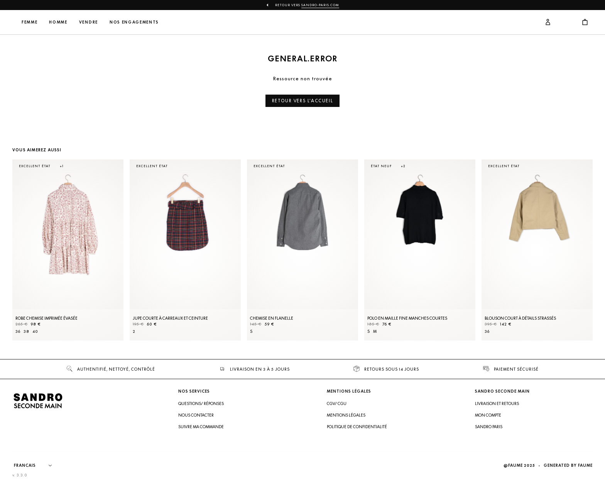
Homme (109, 22)
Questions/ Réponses (201, 403)
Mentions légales (346, 415)
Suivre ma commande (201, 426)
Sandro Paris (488, 426)
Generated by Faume (568, 465)
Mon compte (488, 415)
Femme (80, 22)
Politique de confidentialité (357, 426)
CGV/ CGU (336, 403)
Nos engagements (185, 22)
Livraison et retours (497, 403)
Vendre (139, 22)
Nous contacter (196, 415)
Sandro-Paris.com (320, 5)
